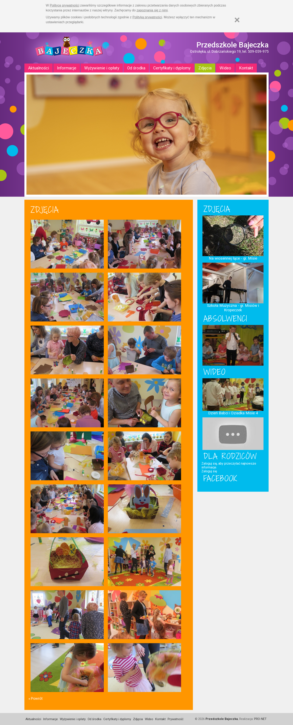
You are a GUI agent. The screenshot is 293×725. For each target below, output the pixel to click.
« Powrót (35, 698)
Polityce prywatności (64, 5)
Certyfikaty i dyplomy (171, 68)
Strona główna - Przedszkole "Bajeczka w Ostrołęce (69, 48)
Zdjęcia (205, 68)
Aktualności (38, 68)
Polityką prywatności (147, 17)
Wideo (225, 68)
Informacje (66, 68)
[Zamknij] (237, 19)
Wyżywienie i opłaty (101, 68)
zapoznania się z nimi (152, 10)
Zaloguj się (209, 471)
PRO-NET (260, 719)
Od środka (136, 68)
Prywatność (176, 719)
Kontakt (246, 68)
